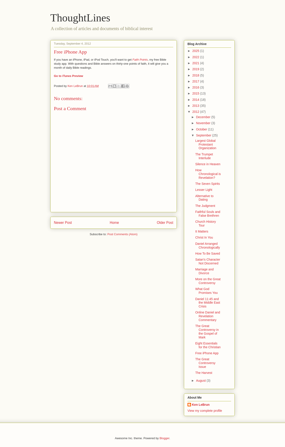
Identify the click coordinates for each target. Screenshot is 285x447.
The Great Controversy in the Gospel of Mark (207, 331)
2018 (196, 75)
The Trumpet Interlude (204, 156)
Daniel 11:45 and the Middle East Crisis (207, 302)
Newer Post (63, 223)
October (202, 129)
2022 (196, 57)
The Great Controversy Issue (205, 363)
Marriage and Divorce (204, 271)
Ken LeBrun (201, 404)
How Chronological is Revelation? (208, 173)
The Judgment (205, 206)
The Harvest (203, 373)
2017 (196, 81)
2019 (196, 69)
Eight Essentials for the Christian (208, 345)
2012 (196, 111)
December (203, 117)
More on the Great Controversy (208, 281)
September (204, 135)
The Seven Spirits (207, 183)
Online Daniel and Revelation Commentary (207, 316)
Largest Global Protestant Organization (205, 144)
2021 (196, 63)
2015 (196, 93)
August (201, 380)
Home (114, 223)
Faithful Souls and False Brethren (207, 213)
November (203, 123)
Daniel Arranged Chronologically (207, 245)
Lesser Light (203, 190)
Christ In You (204, 237)
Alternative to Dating (204, 198)
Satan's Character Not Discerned (207, 261)
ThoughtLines (80, 18)
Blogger (164, 438)
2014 (196, 99)
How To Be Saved (207, 253)
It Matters (201, 231)
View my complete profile (204, 410)
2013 (196, 105)
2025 (196, 51)
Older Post (165, 223)
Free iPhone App (206, 353)
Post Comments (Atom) (122, 234)
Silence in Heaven (207, 164)
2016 (196, 87)
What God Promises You (206, 291)
